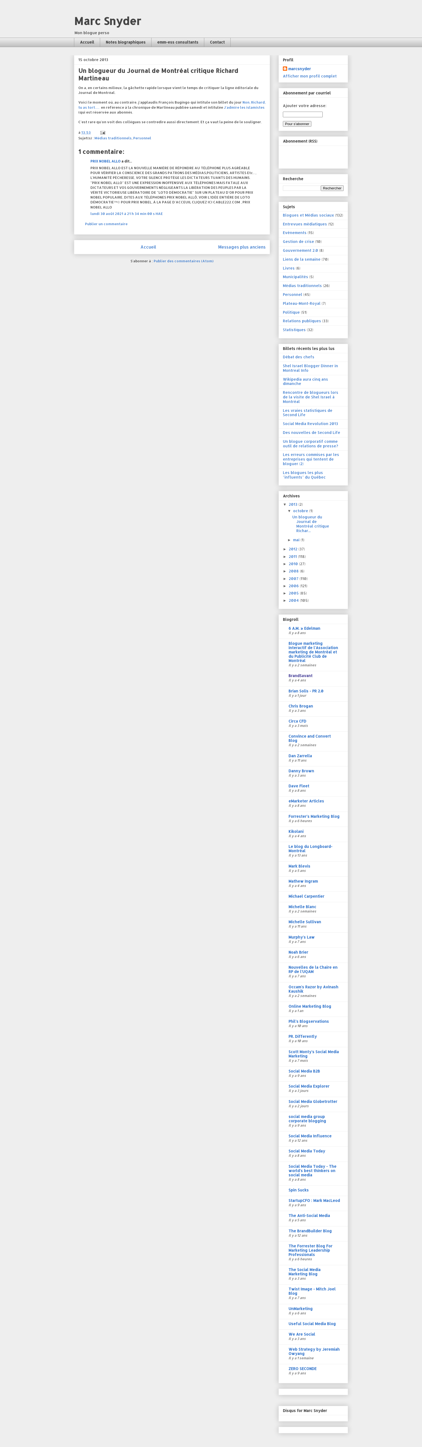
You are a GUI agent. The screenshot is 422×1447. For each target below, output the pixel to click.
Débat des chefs (298, 357)
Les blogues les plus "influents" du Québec (304, 474)
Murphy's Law (302, 937)
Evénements (295, 232)
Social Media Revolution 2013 (310, 423)
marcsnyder (299, 68)
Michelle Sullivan (305, 921)
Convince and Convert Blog (310, 738)
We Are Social (302, 1334)
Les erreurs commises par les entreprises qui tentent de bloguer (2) (311, 459)
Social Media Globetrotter (313, 1101)
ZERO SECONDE (302, 1368)
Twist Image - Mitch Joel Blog (312, 1291)
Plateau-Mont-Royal (302, 303)
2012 (293, 549)
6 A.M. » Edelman (304, 628)
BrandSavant (300, 675)
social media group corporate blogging (307, 1118)
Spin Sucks (299, 1190)
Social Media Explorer (309, 1086)
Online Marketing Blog (310, 1006)
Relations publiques (302, 321)
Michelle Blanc (302, 906)
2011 (293, 556)
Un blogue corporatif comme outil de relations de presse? (310, 443)
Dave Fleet (299, 786)
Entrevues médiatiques (305, 224)
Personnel (142, 138)
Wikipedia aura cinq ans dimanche (305, 381)
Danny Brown (301, 771)
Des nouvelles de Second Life (311, 432)
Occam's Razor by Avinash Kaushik (313, 989)
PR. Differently (303, 1036)
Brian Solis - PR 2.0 (306, 691)
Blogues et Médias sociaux (308, 215)
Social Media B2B (304, 1071)
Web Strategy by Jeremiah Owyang (314, 1351)
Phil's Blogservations (309, 1021)
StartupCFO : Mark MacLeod (314, 1200)
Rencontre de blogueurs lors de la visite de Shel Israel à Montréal (310, 397)
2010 (294, 563)
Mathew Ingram (303, 881)
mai (297, 539)
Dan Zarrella (300, 755)
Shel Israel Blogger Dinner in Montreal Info (310, 368)
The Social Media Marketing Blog (305, 1271)
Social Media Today (307, 1151)
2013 (293, 504)
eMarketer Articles (306, 801)
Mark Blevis (299, 866)
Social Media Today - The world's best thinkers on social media (312, 1170)
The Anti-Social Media (309, 1215)
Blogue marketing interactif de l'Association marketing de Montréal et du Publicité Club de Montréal (313, 652)
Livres (289, 268)
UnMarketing (301, 1308)
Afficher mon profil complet (310, 76)
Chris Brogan (301, 706)
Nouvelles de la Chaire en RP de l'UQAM (313, 969)
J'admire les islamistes (244, 107)
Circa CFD (297, 721)
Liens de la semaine (302, 259)
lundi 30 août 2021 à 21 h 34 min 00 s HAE (126, 213)
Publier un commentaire (106, 224)
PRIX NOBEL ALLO (105, 161)
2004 (294, 600)
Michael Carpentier (306, 896)
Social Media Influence (310, 1136)
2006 (294, 585)
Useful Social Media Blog (312, 1323)
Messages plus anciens (242, 247)
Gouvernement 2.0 (300, 250)
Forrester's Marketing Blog (314, 816)
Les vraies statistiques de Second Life (307, 412)
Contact (217, 42)
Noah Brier (298, 952)
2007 (294, 578)
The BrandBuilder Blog (310, 1231)
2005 (294, 593)
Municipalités (295, 276)
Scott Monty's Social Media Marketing (314, 1053)
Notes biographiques (126, 42)
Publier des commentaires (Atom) (183, 261)
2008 (294, 571)
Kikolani (296, 831)
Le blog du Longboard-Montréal (310, 848)
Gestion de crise (298, 241)
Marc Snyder (107, 21)
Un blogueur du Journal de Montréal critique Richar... (310, 524)
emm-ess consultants (177, 42)
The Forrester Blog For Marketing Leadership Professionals (310, 1250)
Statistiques (294, 329)
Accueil (87, 42)
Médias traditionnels (113, 138)
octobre (301, 510)
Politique (291, 312)
